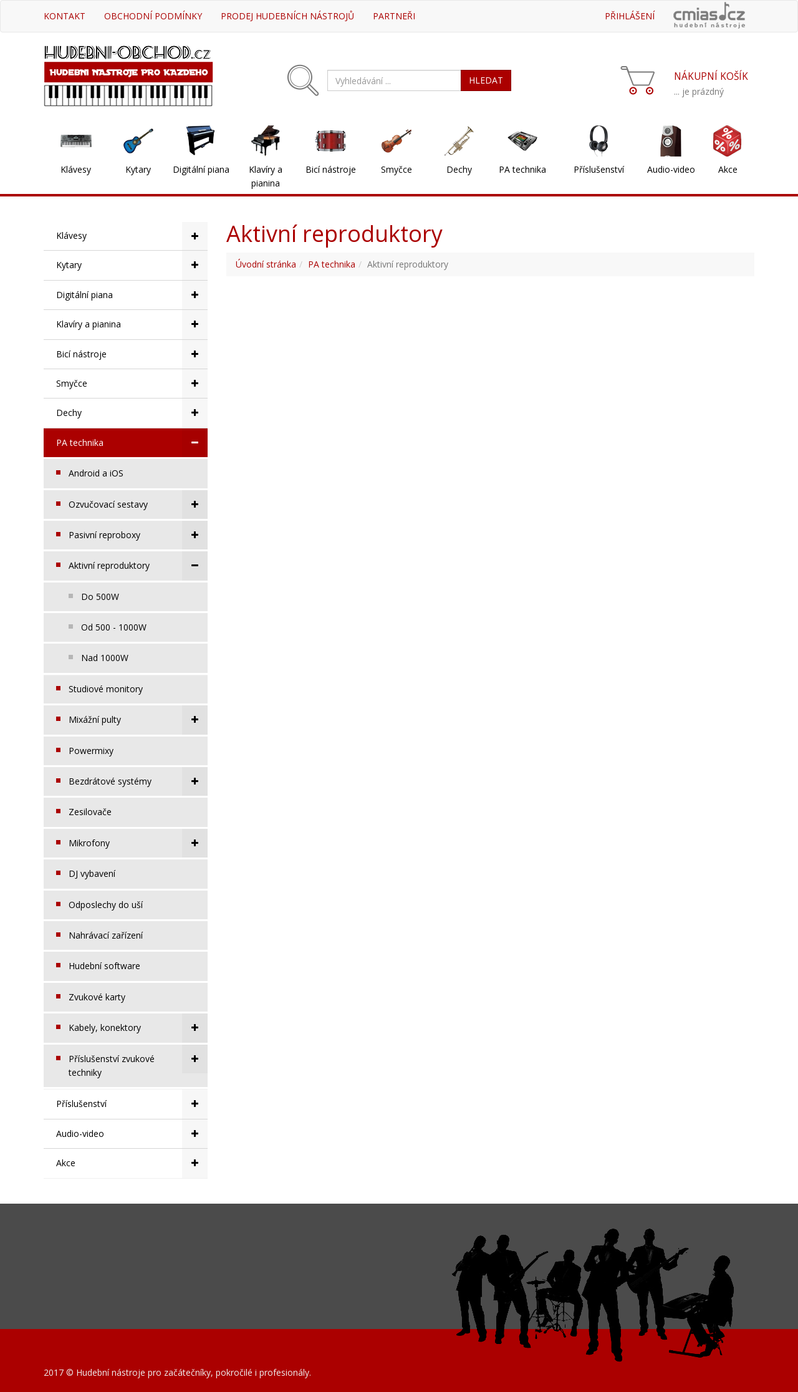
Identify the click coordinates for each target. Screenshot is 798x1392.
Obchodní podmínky (153, 16)
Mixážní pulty (138, 719)
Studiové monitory (106, 689)
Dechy (459, 169)
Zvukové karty (97, 997)
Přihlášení (630, 16)
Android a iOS (96, 473)
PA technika (522, 169)
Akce (728, 169)
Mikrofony (138, 843)
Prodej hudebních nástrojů (287, 16)
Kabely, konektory (138, 1027)
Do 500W (100, 596)
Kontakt (64, 16)
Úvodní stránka (266, 264)
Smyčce (396, 169)
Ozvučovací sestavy (138, 504)
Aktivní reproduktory (138, 565)
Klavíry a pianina (265, 176)
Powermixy (91, 750)
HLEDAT (486, 80)
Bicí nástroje (330, 169)
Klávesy (75, 169)
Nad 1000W (104, 658)
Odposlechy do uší (106, 905)
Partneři (394, 16)
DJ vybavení (92, 873)
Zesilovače (90, 812)
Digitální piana (201, 169)
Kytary (138, 169)
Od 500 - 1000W (114, 627)
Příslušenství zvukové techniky (138, 1061)
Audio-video (671, 169)
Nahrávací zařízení (106, 935)
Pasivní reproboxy (138, 535)
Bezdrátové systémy (138, 781)
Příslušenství (599, 169)
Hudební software (104, 966)
